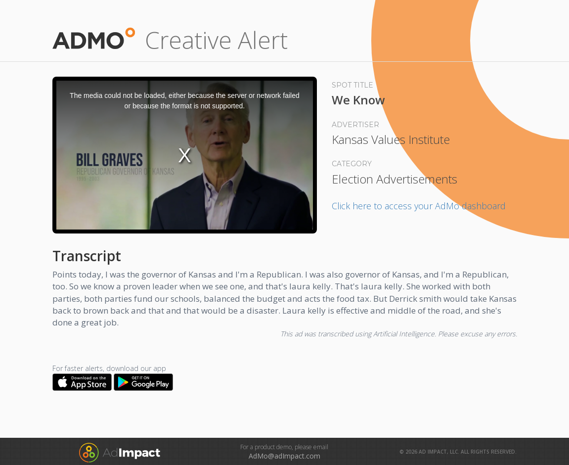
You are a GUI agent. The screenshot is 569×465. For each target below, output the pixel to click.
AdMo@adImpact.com (284, 456)
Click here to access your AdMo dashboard (419, 206)
